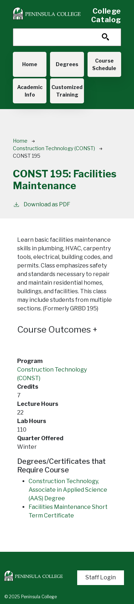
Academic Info (30, 91)
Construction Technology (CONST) (54, 148)
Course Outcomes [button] (57, 329)
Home (29, 64)
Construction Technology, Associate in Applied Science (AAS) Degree (68, 490)
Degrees (67, 64)
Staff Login (100, 577)
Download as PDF (41, 204)
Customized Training (67, 91)
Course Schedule (104, 64)
